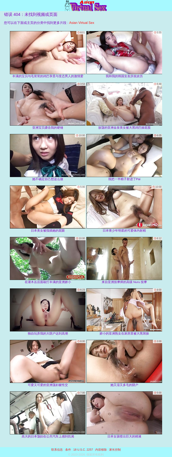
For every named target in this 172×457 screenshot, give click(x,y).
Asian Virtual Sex (81, 22)
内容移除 (101, 449)
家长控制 (115, 449)
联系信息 (57, 449)
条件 (68, 449)
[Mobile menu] (3, 5)
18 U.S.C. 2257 (83, 449)
